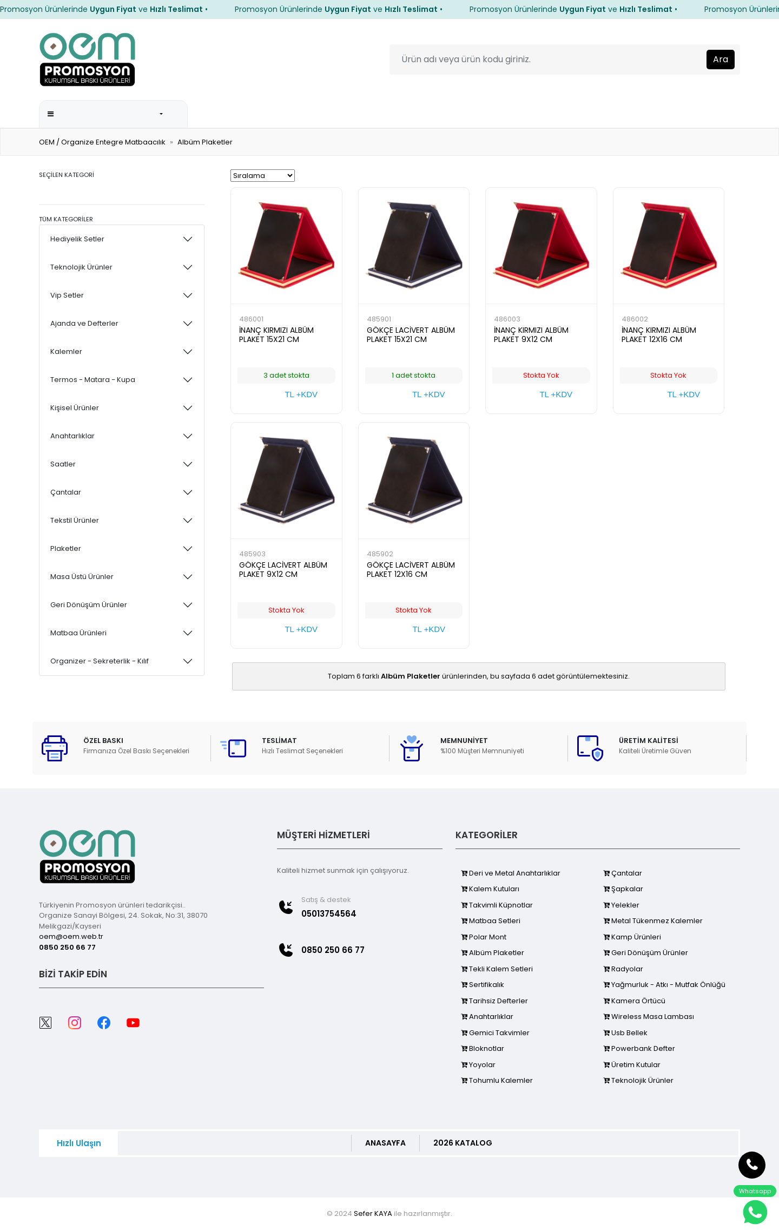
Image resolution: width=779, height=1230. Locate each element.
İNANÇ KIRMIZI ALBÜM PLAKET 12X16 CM (659, 335)
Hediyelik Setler (77, 239)
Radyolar (623, 969)
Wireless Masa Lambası (648, 1016)
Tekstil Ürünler (74, 520)
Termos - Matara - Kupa (92, 379)
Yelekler (621, 905)
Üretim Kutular (632, 1065)
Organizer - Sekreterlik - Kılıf (99, 661)
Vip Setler (67, 295)
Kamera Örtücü (634, 1001)
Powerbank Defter (639, 1048)
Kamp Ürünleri (632, 937)
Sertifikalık (482, 984)
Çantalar (65, 492)
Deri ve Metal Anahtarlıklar (510, 873)
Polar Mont (483, 937)
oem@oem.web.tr (71, 936)
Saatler (63, 464)
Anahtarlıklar (72, 436)
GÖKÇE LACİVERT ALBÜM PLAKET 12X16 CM (411, 570)
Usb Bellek (625, 1033)
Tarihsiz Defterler (494, 1001)
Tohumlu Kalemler (497, 1080)
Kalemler (66, 351)
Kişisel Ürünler (74, 408)
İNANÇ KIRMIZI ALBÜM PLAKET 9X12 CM (531, 335)
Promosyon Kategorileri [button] (103, 114)
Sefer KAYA (373, 1213)
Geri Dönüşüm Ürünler (88, 605)
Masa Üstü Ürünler (82, 576)
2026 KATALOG (315, 113)
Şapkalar (623, 889)
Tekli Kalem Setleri (497, 969)
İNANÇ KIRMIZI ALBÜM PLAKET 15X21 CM (276, 335)
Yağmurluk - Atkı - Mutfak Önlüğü (664, 984)
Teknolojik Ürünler (81, 267)
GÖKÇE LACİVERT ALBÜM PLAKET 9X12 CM (283, 570)
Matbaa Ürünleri (78, 633)
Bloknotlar (482, 1048)
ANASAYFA (385, 1142)
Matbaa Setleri (490, 921)
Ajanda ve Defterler (84, 323)
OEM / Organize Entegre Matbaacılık (102, 142)
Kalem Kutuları (490, 889)
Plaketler (65, 548)
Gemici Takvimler (495, 1033)
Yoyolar (478, 1065)
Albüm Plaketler (205, 142)
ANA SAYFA (247, 113)
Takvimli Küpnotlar (497, 905)
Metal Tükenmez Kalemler (653, 921)
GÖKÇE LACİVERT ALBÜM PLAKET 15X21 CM (411, 335)
